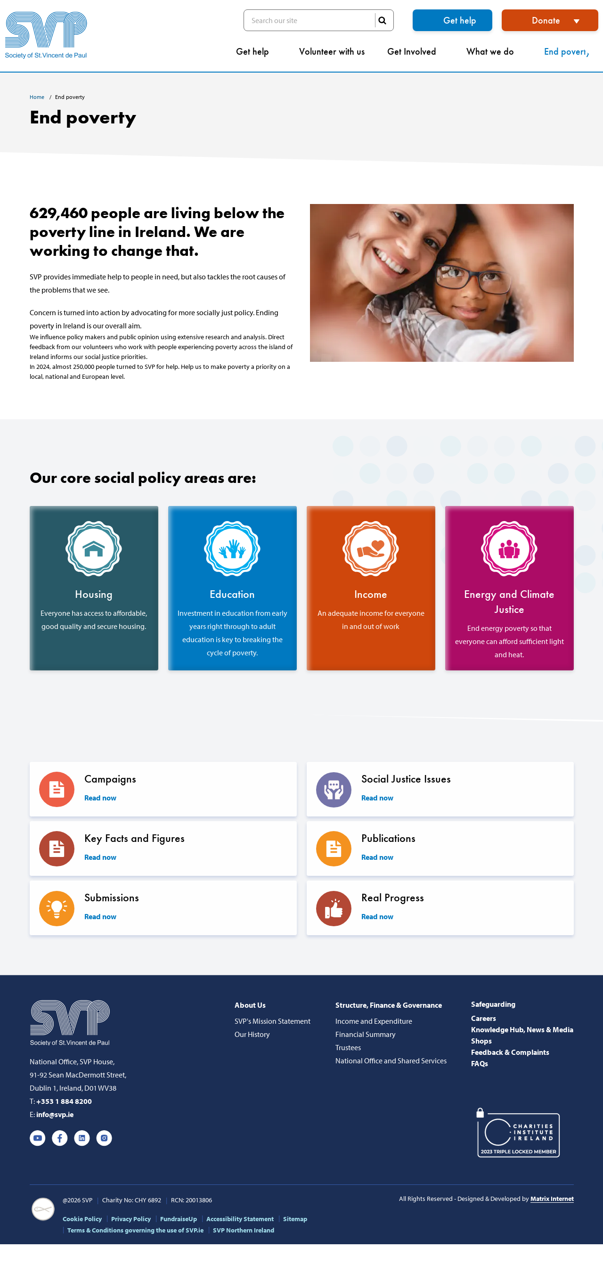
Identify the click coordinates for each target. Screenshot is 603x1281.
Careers (483, 1018)
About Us (250, 1005)
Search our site (319, 20)
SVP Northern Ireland (243, 1230)
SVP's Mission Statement (272, 1021)
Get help (459, 20)
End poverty (571, 51)
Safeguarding (493, 1004)
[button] (593, 45)
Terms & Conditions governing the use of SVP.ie (135, 1230)
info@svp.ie (54, 1114)
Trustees (348, 1048)
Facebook (60, 1139)
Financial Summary (365, 1034)
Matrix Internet (552, 1199)
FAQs (479, 1064)
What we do (494, 51)
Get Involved (415, 51)
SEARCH (382, 20)
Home (38, 96)
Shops (481, 1041)
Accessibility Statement (240, 1219)
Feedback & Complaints (510, 1052)
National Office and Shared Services (391, 1061)
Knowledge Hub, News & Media (522, 1030)
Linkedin (82, 1139)
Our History (252, 1034)
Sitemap (295, 1219)
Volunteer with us (332, 51)
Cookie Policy (82, 1219)
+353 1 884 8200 (64, 1101)
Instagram (104, 1139)
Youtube (38, 1139)
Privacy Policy (131, 1219)
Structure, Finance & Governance (388, 1005)
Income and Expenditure (373, 1021)
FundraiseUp (178, 1219)
